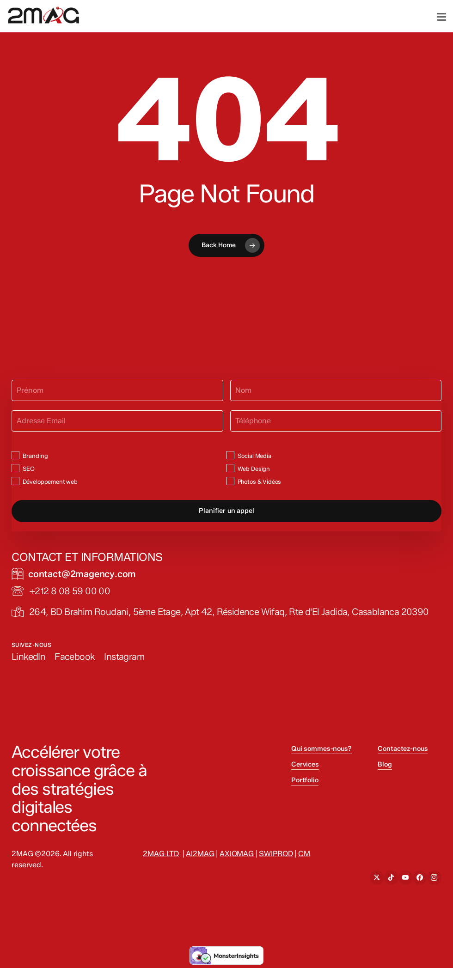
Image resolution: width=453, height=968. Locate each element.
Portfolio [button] (304, 780)
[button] (82, 574)
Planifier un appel (226, 510)
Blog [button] (385, 764)
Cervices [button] (305, 764)
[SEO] (15, 468)
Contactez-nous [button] (403, 748)
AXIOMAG (237, 853)
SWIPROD (276, 853)
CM (304, 853)
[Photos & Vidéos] (230, 481)
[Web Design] (230, 468)
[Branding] (15, 455)
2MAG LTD (161, 853)
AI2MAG (200, 853)
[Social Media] (230, 455)
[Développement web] (15, 481)
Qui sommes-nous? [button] (321, 748)
